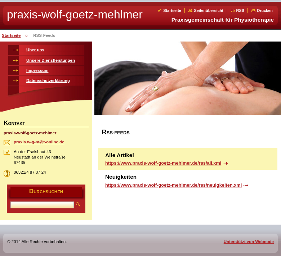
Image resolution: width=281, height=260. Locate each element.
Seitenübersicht (208, 10)
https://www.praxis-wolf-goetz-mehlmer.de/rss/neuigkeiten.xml (173, 185)
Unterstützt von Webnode (249, 241)
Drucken (265, 10)
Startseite (172, 10)
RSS (240, 10)
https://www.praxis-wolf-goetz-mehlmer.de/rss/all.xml (163, 163)
